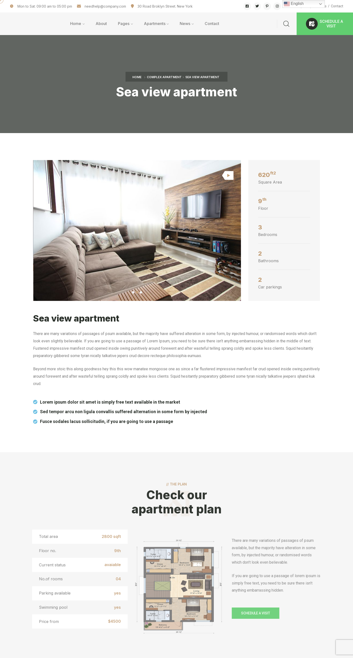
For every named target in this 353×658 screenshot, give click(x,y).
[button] (325, 23)
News (185, 23)
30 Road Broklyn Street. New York (165, 6)
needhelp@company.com (105, 6)
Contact (337, 6)
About (101, 23)
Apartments (154, 23)
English (294, 4)
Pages (123, 23)
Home (75, 23)
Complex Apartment (164, 77)
